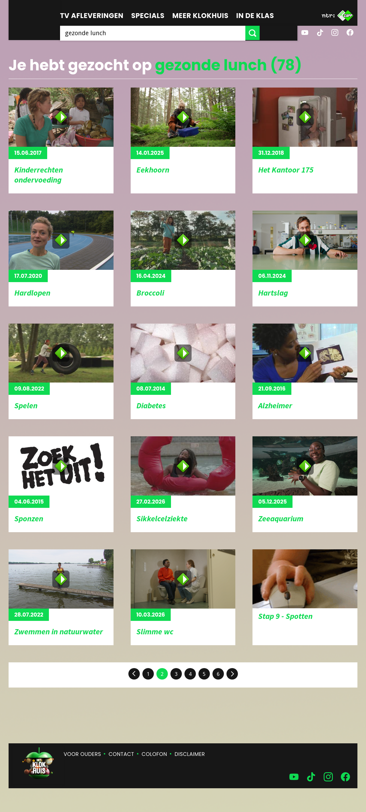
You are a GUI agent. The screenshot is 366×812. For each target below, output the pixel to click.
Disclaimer (190, 754)
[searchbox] (171, 33)
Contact (121, 754)
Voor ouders (82, 754)
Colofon (154, 754)
